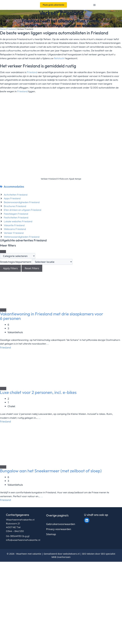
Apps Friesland (12, 198)
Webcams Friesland (15, 228)
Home (3, 29)
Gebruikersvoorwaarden (60, 524)
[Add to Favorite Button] (3, 310)
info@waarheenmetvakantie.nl (23, 539)
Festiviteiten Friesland (16, 217)
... (47, 343)
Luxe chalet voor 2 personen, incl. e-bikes (38, 392)
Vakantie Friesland (14, 225)
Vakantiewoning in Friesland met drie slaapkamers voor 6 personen (51, 316)
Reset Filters (32, 268)
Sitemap (51, 534)
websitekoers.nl (71, 553)
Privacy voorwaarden (58, 529)
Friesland (11, 29)
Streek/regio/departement (15, 262)
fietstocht (59, 58)
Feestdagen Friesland (16, 213)
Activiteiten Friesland (15, 194)
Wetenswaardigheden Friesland (21, 236)
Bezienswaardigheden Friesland (22, 202)
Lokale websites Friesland (18, 221)
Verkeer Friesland (14, 232)
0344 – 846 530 (15, 531)
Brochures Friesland (15, 206)
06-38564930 (14, 536)
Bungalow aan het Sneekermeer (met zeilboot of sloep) (51, 470)
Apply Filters (10, 268)
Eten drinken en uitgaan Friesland (22, 209)
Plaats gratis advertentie (53, 5)
